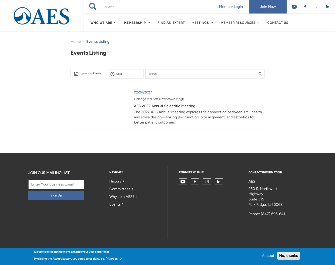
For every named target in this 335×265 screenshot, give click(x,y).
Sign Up (56, 195)
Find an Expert (171, 22)
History (115, 181)
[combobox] (88, 73)
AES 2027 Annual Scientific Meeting (164, 106)
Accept (268, 255)
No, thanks (288, 256)
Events (115, 204)
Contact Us (277, 22)
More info (114, 258)
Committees (119, 189)
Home (75, 41)
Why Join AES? (121, 196)
